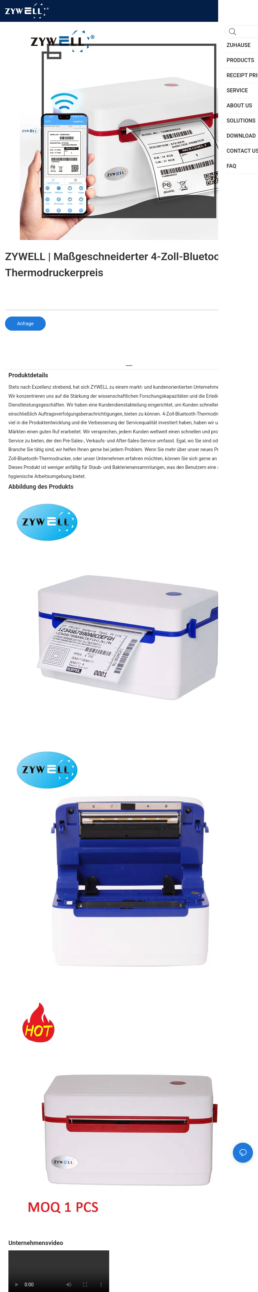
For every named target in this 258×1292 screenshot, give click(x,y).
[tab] (129, 363)
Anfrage (25, 323)
